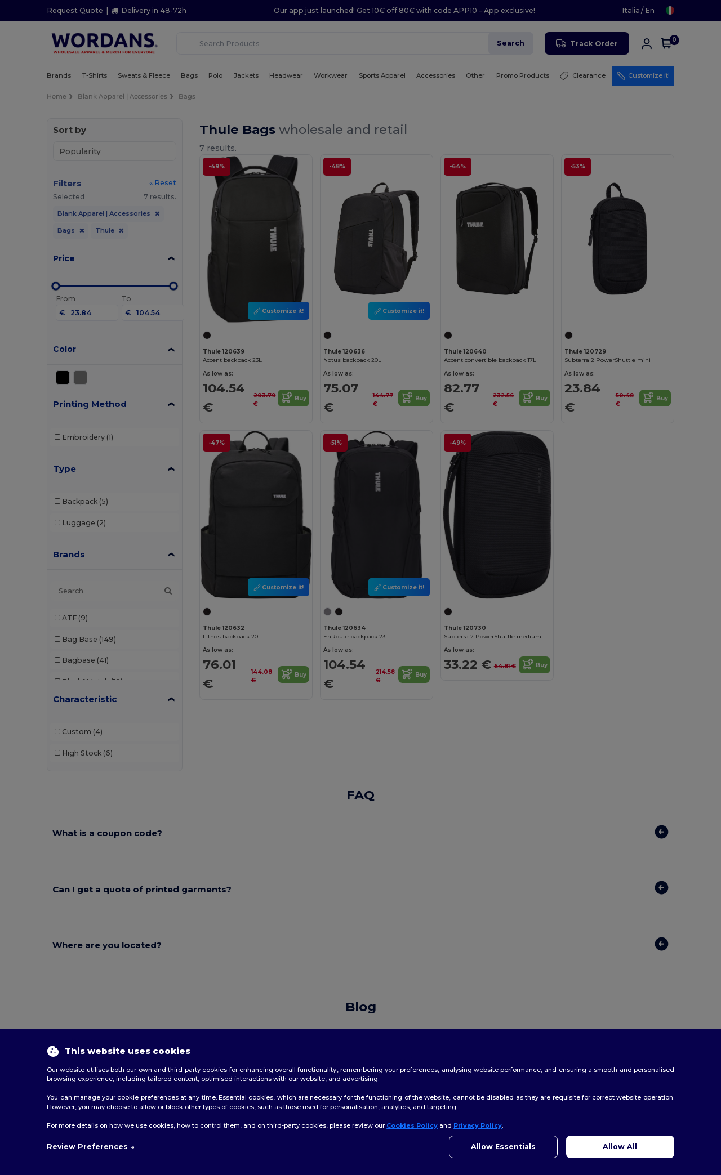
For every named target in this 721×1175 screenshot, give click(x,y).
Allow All (620, 1146)
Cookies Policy (412, 1125)
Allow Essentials (503, 1146)
